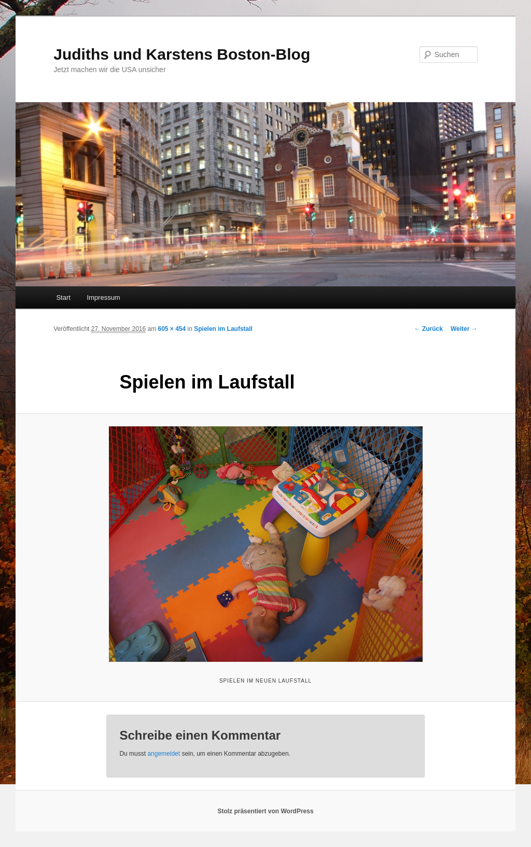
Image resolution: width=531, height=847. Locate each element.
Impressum (103, 297)
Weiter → (464, 328)
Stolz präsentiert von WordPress (265, 811)
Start (63, 297)
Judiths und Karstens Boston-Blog (181, 54)
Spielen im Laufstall (223, 328)
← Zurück (428, 328)
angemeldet (163, 753)
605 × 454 (172, 328)
